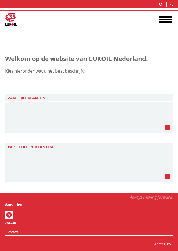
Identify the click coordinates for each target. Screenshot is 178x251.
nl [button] (171, 5)
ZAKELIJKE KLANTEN (26, 97)
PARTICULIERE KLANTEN (30, 147)
